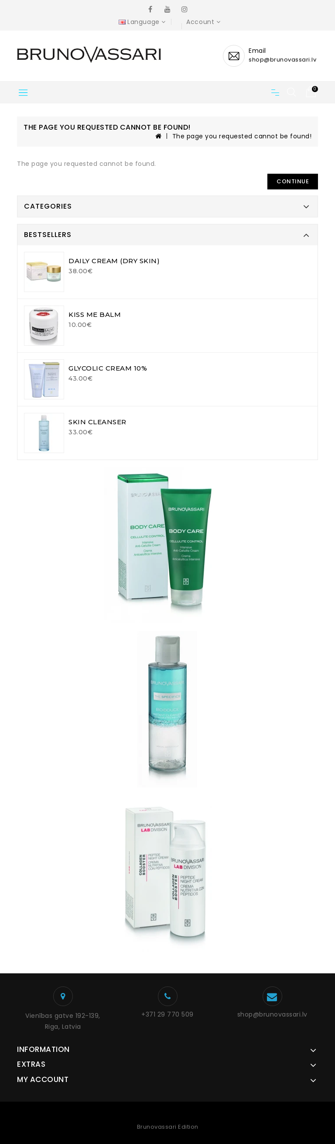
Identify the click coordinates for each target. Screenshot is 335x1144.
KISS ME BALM (94, 314)
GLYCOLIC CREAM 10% (107, 368)
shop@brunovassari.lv (272, 1014)
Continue (293, 181)
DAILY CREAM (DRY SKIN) (114, 261)
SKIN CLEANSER (97, 422)
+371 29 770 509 (167, 1014)
